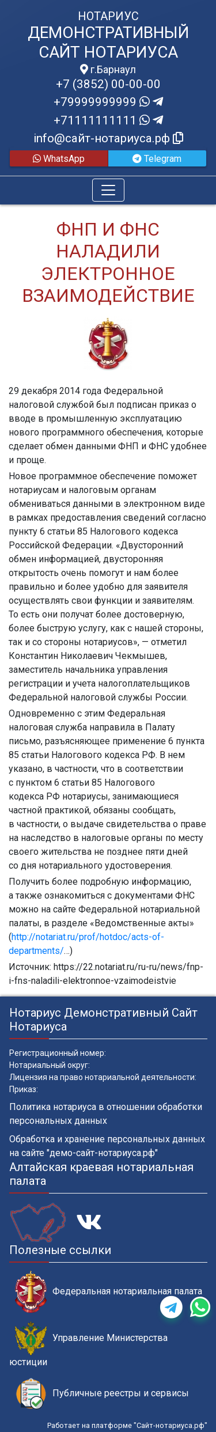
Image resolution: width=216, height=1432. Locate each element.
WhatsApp (59, 158)
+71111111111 (108, 120)
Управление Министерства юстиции (88, 1344)
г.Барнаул (108, 69)
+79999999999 (108, 102)
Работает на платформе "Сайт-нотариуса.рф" (127, 1425)
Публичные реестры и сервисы (102, 1394)
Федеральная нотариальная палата (108, 1292)
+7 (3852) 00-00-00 (108, 84)
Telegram (156, 158)
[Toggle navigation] (108, 190)
